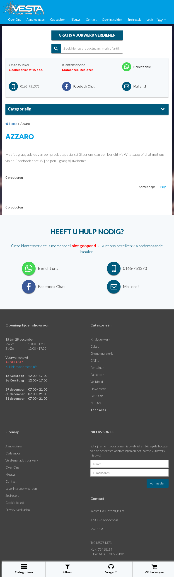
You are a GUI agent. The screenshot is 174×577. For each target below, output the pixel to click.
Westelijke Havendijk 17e (107, 511)
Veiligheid (96, 382)
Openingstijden (112, 19)
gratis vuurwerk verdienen (87, 35)
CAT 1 (94, 360)
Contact (91, 19)
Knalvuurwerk (100, 339)
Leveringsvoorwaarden (21, 488)
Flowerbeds (98, 389)
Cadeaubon (57, 19)
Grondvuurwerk (101, 353)
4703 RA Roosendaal (104, 520)
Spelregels (134, 19)
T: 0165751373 (101, 542)
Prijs (163, 187)
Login (150, 19)
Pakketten (97, 374)
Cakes (94, 346)
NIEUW (95, 403)
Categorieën (24, 569)
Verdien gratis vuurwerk (21, 460)
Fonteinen (97, 367)
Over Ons (14, 19)
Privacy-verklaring (17, 510)
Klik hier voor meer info (21, 367)
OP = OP (96, 396)
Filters (67, 569)
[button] (161, 20)
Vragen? (111, 569)
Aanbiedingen (36, 19)
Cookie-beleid (14, 502)
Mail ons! (96, 529)
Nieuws (75, 19)
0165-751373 (29, 86)
